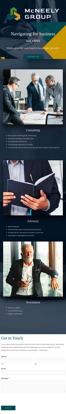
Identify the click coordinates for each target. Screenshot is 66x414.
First (2, 364)
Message (5, 378)
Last (35, 364)
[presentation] (17, 398)
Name (4, 357)
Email (4, 369)
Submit (8, 408)
